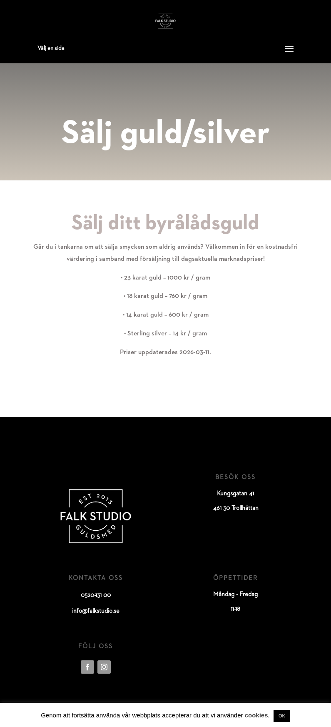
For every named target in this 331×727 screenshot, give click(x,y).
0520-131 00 (96, 595)
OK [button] (282, 715)
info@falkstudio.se (95, 611)
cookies (256, 715)
